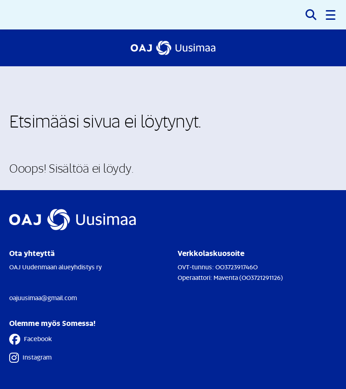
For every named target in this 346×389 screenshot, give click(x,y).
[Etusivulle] (173, 48)
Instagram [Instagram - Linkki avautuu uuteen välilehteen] (30, 357)
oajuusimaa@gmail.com (43, 297)
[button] (331, 14)
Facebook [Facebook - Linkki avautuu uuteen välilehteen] (30, 339)
